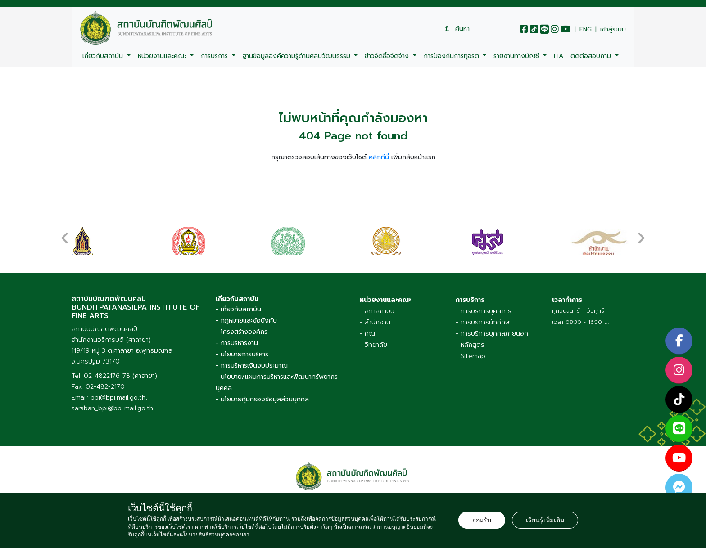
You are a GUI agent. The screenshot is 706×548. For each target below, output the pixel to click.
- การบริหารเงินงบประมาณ (252, 365)
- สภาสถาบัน (377, 311)
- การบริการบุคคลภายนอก (492, 333)
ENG (585, 30)
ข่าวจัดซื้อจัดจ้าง (388, 56)
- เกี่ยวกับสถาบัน (238, 309)
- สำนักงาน (375, 322)
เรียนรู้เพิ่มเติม (545, 520)
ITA (558, 56)
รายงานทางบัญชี (517, 56)
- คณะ (368, 333)
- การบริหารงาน (237, 343)
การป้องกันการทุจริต (452, 56)
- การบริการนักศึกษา (484, 322)
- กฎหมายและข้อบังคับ (246, 320)
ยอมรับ (481, 520)
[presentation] (65, 233)
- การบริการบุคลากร (483, 311)
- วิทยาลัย (373, 345)
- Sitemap (470, 356)
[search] (479, 28)
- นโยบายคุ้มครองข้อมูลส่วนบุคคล (262, 399)
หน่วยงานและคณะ (163, 56)
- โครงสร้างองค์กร (241, 332)
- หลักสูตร (470, 345)
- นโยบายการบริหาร (242, 354)
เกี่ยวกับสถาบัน (103, 56)
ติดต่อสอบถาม (591, 56)
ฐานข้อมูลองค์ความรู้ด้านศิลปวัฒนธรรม (298, 56)
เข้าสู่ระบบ (613, 30)
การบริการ (215, 56)
